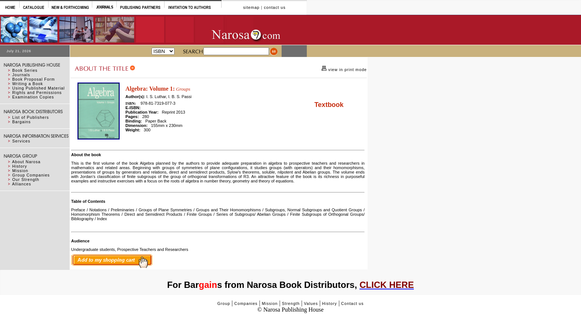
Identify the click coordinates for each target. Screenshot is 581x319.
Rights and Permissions (37, 92)
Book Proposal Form (33, 79)
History (19, 166)
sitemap (251, 7)
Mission (20, 170)
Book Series (24, 70)
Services (21, 141)
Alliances (21, 184)
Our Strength (25, 179)
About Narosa (26, 162)
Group (223, 303)
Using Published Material (38, 88)
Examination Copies (33, 97)
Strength (291, 303)
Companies (246, 303)
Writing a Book (27, 83)
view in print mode (347, 69)
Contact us (352, 303)
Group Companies (31, 175)
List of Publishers (30, 117)
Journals (21, 75)
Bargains (21, 122)
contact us (275, 7)
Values (311, 303)
